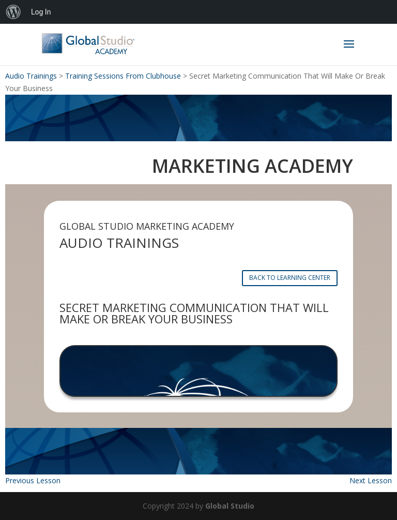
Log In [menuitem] (41, 12)
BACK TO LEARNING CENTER (289, 277)
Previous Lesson (32, 480)
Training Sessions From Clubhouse (123, 76)
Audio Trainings (31, 76)
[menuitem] (13, 12)
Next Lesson (370, 480)
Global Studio (229, 506)
